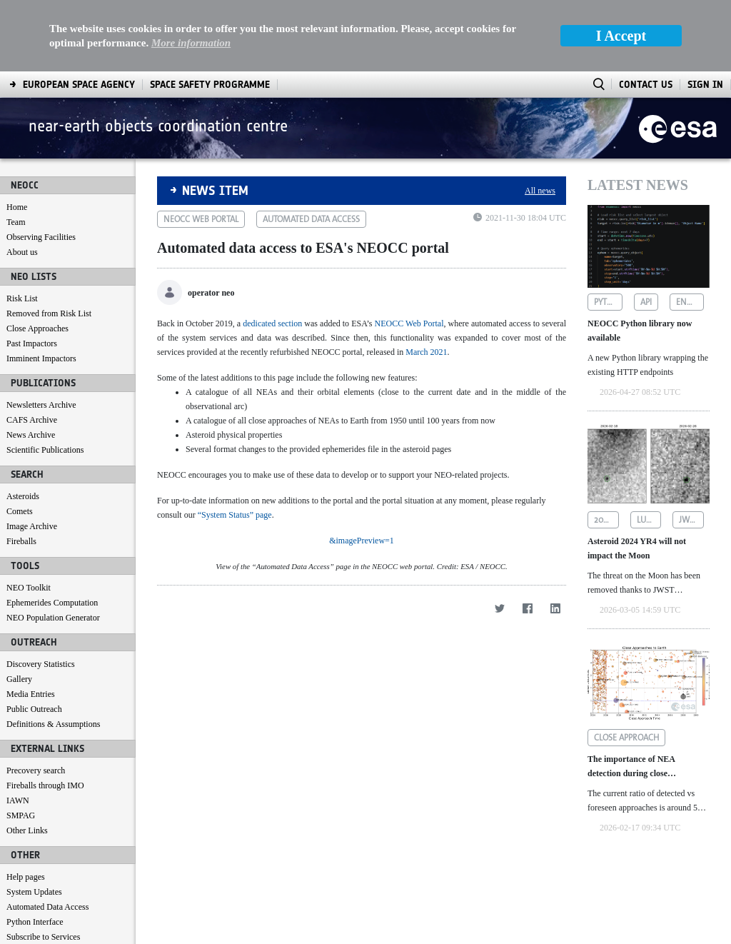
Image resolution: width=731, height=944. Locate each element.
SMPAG (20, 815)
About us (22, 252)
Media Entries (30, 694)
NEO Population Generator (53, 618)
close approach (626, 737)
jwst (688, 520)
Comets (19, 511)
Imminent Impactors (41, 358)
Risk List (22, 298)
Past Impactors (31, 343)
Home (16, 207)
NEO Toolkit (28, 588)
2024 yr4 (606, 520)
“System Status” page (235, 515)
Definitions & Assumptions (53, 724)
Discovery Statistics (40, 664)
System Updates (34, 892)
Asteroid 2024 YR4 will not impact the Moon (637, 548)
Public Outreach (34, 709)
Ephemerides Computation (52, 603)
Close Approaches (37, 328)
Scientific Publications (45, 450)
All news (540, 191)
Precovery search (35, 770)
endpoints (690, 302)
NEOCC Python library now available (640, 330)
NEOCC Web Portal (409, 323)
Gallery (19, 679)
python (608, 302)
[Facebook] (527, 880)
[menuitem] (79, 84)
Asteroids (22, 496)
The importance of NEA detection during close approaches (631, 767)
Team (15, 222)
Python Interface (35, 922)
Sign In (705, 85)
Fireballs (21, 541)
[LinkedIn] (555, 880)
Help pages (25, 877)
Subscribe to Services (43, 937)
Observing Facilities (41, 237)
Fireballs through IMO (45, 785)
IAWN (17, 800)
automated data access (311, 219)
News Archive (30, 435)
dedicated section (272, 323)
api (646, 302)
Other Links (27, 830)
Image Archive (31, 526)
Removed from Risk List (48, 313)
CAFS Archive (31, 420)
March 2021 (426, 352)
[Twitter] (499, 880)
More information (191, 43)
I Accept (621, 36)
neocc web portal (200, 219)
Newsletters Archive (41, 405)
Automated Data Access (47, 907)
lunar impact (649, 520)
